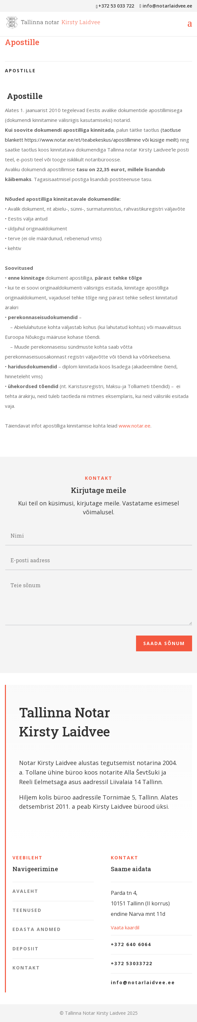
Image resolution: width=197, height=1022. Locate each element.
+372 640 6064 (131, 944)
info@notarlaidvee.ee (143, 982)
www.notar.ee (134, 425)
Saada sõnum (164, 643)
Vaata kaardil (125, 927)
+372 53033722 (131, 963)
